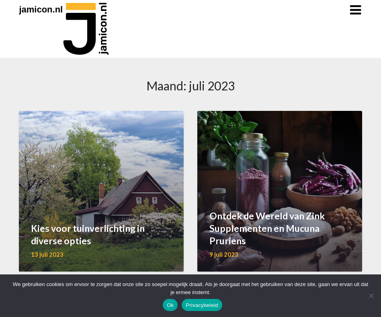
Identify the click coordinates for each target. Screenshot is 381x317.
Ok (170, 305)
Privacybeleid (202, 305)
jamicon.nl (41, 9)
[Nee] (371, 296)
